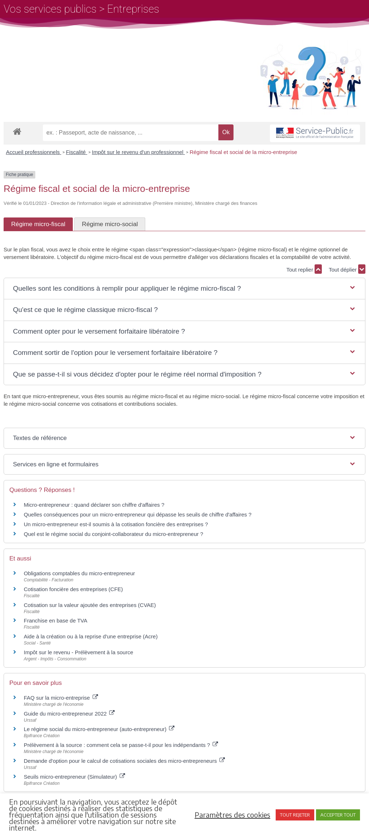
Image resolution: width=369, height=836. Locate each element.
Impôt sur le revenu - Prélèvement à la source (78, 652)
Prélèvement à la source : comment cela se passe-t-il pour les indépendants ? (121, 745)
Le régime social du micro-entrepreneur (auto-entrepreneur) (99, 729)
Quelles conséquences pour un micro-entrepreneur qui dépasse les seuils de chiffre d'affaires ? (138, 514)
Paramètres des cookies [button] (232, 814)
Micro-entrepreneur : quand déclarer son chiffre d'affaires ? (94, 505)
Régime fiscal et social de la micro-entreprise (243, 152)
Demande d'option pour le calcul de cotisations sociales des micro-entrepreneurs (124, 761)
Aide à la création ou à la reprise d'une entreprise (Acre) (90, 636)
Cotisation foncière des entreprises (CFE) (73, 589)
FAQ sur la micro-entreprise (61, 698)
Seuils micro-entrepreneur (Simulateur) (74, 777)
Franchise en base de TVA (55, 620)
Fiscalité (76, 152)
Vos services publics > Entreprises (81, 9)
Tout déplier (347, 269)
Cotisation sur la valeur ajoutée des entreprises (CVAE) (90, 605)
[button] (184, 288)
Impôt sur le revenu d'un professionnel (138, 152)
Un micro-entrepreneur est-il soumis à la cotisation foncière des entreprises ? (116, 524)
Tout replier (304, 269)
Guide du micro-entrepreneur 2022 (69, 713)
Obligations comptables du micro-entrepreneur (79, 573)
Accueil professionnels (33, 152)
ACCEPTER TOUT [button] (338, 815)
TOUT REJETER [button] (295, 815)
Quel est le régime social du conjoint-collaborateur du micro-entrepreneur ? (113, 534)
